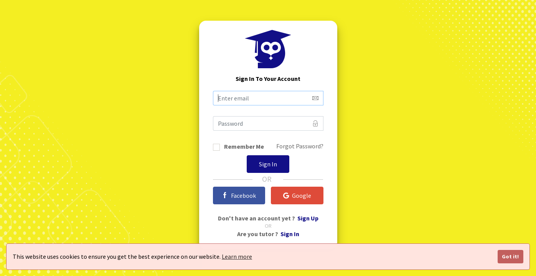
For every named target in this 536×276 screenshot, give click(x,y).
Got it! (510, 256)
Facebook (239, 195)
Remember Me (244, 147)
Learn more (237, 256)
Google (297, 195)
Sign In (268, 164)
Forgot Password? (299, 146)
